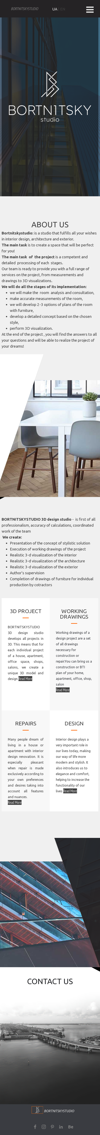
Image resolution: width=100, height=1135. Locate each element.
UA (54, 9)
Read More (63, 689)
